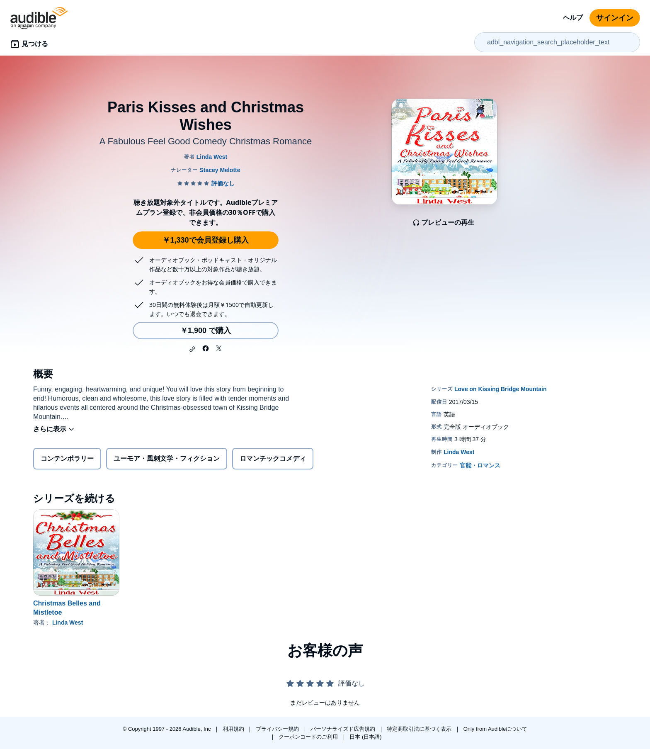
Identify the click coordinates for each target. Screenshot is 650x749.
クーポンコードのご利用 (309, 737)
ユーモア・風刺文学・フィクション (167, 458)
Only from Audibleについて (495, 729)
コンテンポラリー (67, 458)
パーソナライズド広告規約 (343, 729)
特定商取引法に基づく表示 (420, 729)
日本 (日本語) (365, 737)
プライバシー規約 (278, 729)
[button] (192, 349)
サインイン (614, 18)
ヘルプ (573, 17)
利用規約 (234, 729)
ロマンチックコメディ (273, 458)
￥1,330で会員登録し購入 (205, 240)
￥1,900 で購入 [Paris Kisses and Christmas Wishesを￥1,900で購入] (205, 330)
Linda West (67, 622)
